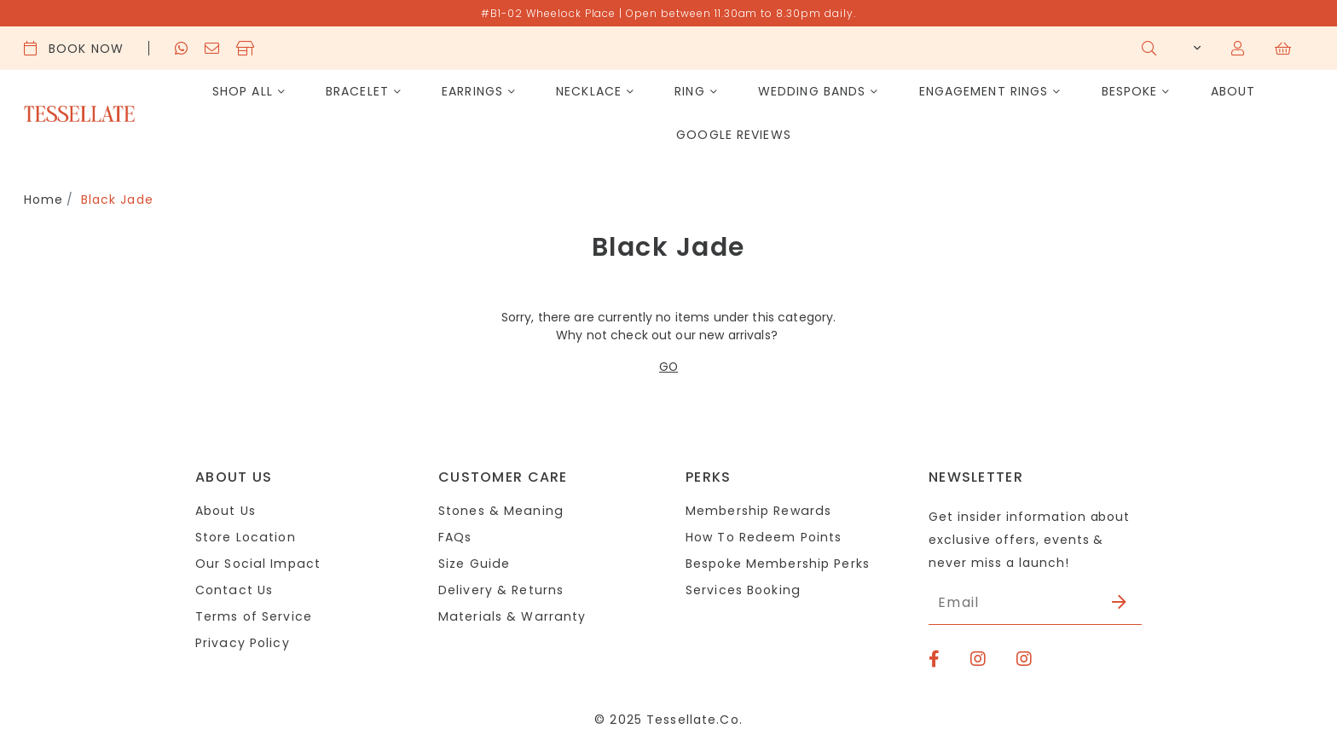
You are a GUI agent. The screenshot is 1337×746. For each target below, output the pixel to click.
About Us (225, 510)
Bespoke (1130, 91)
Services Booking (743, 590)
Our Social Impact (257, 563)
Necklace (589, 91)
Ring (689, 91)
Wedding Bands (812, 91)
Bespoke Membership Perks (778, 563)
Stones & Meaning (500, 510)
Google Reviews (733, 134)
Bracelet (357, 91)
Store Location (245, 537)
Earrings (472, 91)
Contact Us (233, 590)
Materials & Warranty (510, 616)
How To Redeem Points (763, 537)
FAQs (455, 537)
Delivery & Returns (501, 590)
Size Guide (473, 563)
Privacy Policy (242, 642)
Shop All (242, 91)
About (1233, 91)
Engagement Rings (984, 91)
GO (668, 366)
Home (43, 199)
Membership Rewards (758, 510)
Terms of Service (253, 616)
